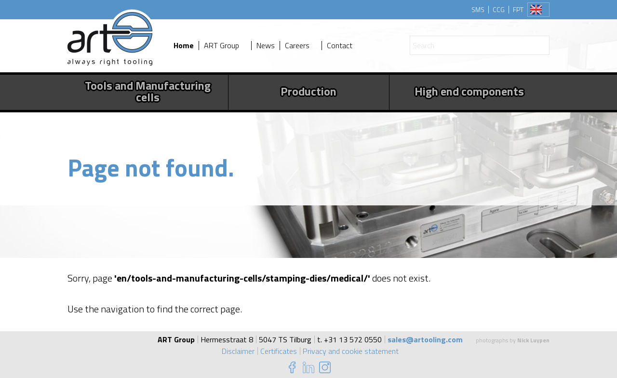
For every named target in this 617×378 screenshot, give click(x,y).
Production (308, 91)
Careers (297, 45)
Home (184, 45)
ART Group (221, 45)
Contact (339, 45)
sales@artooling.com (425, 339)
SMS (477, 10)
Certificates (278, 351)
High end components (469, 91)
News (265, 45)
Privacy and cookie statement (351, 351)
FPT (518, 10)
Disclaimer (238, 351)
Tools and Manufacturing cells (148, 91)
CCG (499, 10)
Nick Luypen (533, 340)
